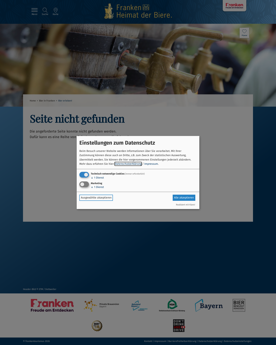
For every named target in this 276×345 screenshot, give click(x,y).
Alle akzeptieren (184, 197)
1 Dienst (97, 177)
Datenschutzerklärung (128, 164)
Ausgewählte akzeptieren (96, 197)
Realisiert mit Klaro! (185, 204)
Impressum (151, 164)
